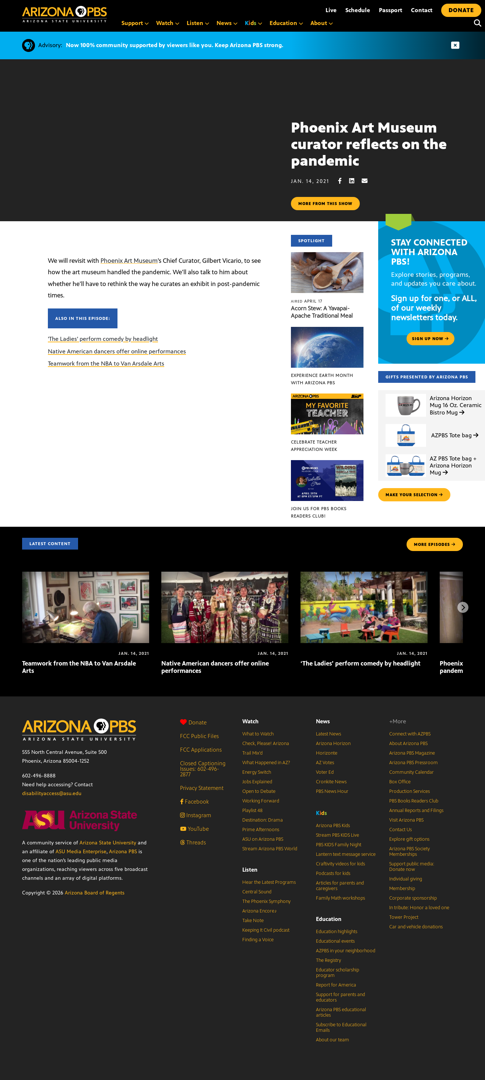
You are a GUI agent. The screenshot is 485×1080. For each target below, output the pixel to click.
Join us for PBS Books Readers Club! (319, 512)
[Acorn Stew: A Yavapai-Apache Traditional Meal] (327, 256)
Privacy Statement (202, 787)
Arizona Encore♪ (259, 911)
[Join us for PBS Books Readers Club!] (327, 463)
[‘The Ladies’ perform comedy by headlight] (364, 575)
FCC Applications (201, 749)
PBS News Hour (332, 791)
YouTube (194, 828)
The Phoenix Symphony (266, 901)
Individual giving (405, 879)
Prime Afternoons (260, 830)
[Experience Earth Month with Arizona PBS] (327, 330)
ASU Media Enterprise (81, 851)
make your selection (414, 494)
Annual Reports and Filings (416, 810)
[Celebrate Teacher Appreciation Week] (327, 397)
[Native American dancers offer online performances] (224, 575)
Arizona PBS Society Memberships (409, 851)
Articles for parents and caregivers (340, 886)
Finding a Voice (258, 940)
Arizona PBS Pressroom (413, 763)
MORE (435, 544)
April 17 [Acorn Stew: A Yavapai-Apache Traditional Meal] (306, 301)
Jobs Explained (257, 782)
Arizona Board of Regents (94, 893)
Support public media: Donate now (411, 866)
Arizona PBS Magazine (412, 753)
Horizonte (326, 753)
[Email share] (368, 180)
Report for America (336, 985)
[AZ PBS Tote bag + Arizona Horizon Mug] (406, 454)
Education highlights (336, 932)
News (323, 721)
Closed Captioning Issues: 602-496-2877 (203, 769)
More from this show (325, 203)
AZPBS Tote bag (454, 435)
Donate (193, 722)
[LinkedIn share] (355, 180)
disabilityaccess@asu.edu (51, 793)
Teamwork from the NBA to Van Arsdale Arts (106, 363)
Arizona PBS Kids (333, 826)
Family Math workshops (340, 898)
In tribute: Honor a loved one (419, 908)
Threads (193, 842)
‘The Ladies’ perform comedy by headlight (361, 663)
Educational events (335, 941)
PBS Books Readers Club (413, 801)
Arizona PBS (123, 851)
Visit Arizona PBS (406, 820)
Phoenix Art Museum (129, 260)
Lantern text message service (346, 854)
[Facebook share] (343, 180)
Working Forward (260, 801)
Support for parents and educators (340, 997)
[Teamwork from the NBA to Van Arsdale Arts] (85, 575)
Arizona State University (108, 843)
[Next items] (462, 607)
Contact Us (400, 830)
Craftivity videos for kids (340, 864)
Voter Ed (325, 772)
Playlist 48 (252, 810)
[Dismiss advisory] (455, 45)
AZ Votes (325, 763)
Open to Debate (258, 791)
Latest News (328, 734)
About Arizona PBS (408, 744)
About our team (332, 1040)
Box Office (400, 782)
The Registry (328, 960)
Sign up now (430, 338)
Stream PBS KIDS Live (337, 835)
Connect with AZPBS (409, 734)
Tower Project (403, 917)
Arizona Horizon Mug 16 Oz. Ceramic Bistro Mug (456, 405)
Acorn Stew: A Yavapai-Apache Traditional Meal (322, 312)
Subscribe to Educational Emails (341, 1027)
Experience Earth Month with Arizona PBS (322, 379)
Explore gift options (409, 839)
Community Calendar (411, 772)
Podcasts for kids (333, 873)
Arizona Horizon (333, 744)
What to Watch (258, 734)
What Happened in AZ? (266, 763)
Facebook (194, 801)
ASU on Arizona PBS (262, 839)
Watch (250, 721)
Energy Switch (256, 772)
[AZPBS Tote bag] (406, 424)
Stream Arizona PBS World (269, 849)
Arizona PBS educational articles (341, 1012)
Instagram (195, 815)
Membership (402, 889)
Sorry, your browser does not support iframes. (145, 154)
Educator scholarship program (337, 972)
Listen (249, 869)
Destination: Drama (262, 820)
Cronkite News (331, 782)
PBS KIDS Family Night (338, 845)
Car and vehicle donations (416, 927)
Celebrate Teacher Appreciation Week (314, 446)
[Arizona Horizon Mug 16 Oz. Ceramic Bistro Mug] (406, 394)
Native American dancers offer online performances (117, 351)
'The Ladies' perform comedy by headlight (103, 338)
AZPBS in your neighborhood (345, 951)
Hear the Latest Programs (269, 882)
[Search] (476, 23)
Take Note (253, 921)
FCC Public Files (199, 736)
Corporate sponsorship (413, 898)
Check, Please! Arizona (265, 744)
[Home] (64, 14)
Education (328, 918)
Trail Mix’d (252, 753)
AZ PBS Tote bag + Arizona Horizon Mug (453, 465)
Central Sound (256, 892)
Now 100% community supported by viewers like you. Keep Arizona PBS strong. (174, 45)
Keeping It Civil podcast (265, 930)
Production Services (409, 791)
